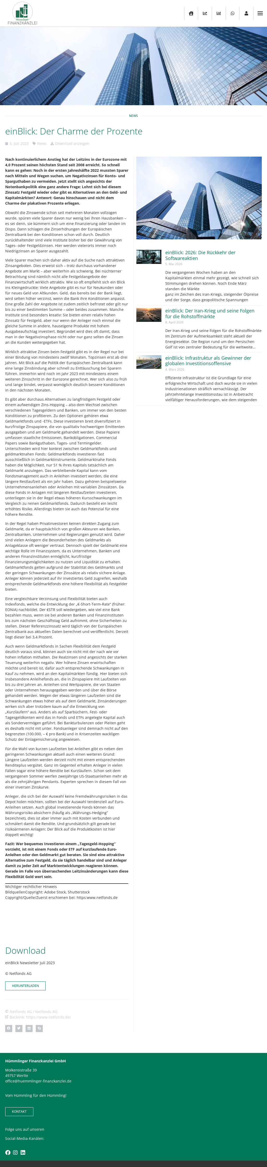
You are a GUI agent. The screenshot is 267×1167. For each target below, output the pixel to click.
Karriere (166, 1146)
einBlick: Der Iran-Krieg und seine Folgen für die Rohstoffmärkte (209, 313)
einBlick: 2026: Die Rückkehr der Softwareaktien (200, 255)
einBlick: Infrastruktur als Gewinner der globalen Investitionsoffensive (208, 361)
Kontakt (101, 1146)
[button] (8, 1002)
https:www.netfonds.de (97, 897)
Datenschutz (145, 1146)
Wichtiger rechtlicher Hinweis (31, 886)
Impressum (121, 1146)
